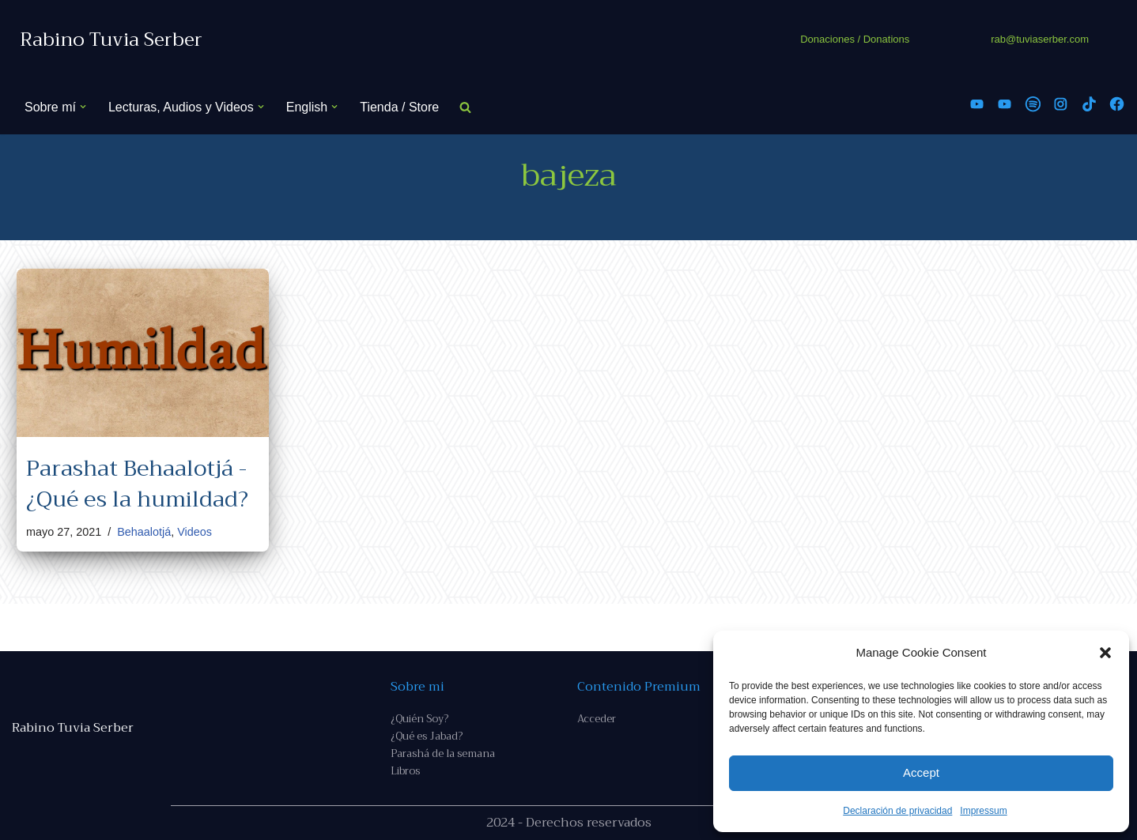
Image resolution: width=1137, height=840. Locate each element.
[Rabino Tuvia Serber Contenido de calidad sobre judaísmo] (111, 40)
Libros (405, 771)
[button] (1105, 653)
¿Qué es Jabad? (427, 736)
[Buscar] (465, 107)
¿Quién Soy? (419, 719)
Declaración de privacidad (897, 810)
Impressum (983, 810)
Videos (194, 531)
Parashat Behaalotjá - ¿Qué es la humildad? (137, 483)
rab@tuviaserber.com (1040, 39)
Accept (921, 772)
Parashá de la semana (443, 753)
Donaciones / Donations (854, 39)
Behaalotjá (144, 531)
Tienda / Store (399, 107)
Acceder (596, 719)
